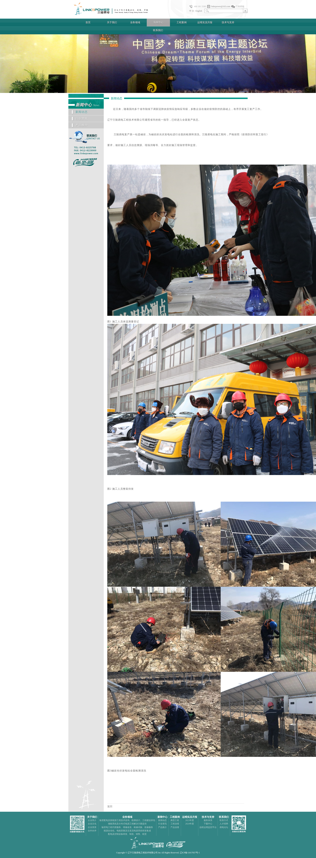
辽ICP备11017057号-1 (190, 852)
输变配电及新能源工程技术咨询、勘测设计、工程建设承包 (127, 820)
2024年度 (189, 823)
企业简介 (92, 820)
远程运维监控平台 (208, 827)
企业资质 (92, 827)
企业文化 (92, 823)
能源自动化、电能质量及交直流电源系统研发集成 (127, 830)
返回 (109, 806)
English (198, 11)
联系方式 (224, 820)
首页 (88, 22)
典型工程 (174, 820)
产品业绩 (174, 827)
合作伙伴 (92, 830)
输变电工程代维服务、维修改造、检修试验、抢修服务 (127, 827)
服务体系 (208, 820)
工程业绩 (174, 823)
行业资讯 (82, 118)
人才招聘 (224, 823)
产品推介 (82, 125)
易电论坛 (224, 827)
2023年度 (189, 820)
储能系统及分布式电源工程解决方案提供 (127, 823)
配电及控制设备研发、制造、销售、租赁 (127, 834)
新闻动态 (82, 111)
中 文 (191, 11)
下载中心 (208, 823)
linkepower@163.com (220, 6)
